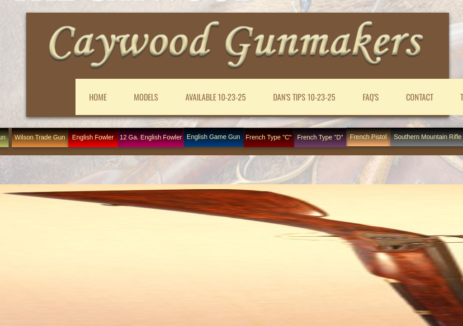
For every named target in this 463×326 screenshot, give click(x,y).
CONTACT (419, 97)
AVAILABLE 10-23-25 (215, 97)
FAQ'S (371, 97)
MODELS (146, 97)
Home (98, 97)
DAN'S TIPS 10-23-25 (304, 97)
